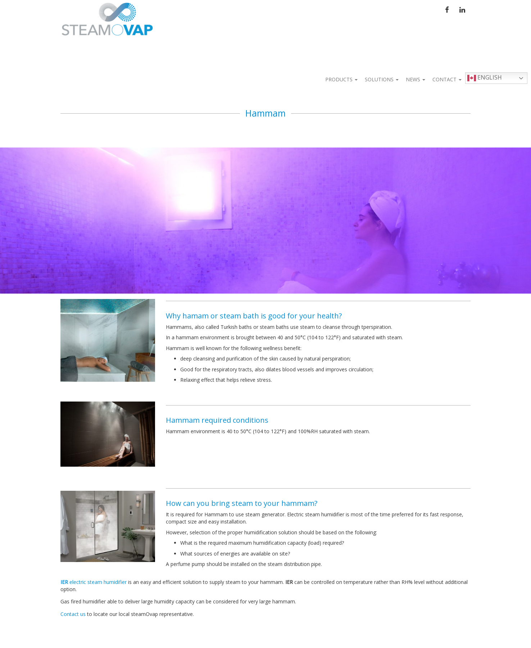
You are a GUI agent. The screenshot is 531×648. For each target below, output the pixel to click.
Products (341, 79)
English (484, 77)
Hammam (265, 113)
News (415, 79)
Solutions (382, 79)
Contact (447, 79)
